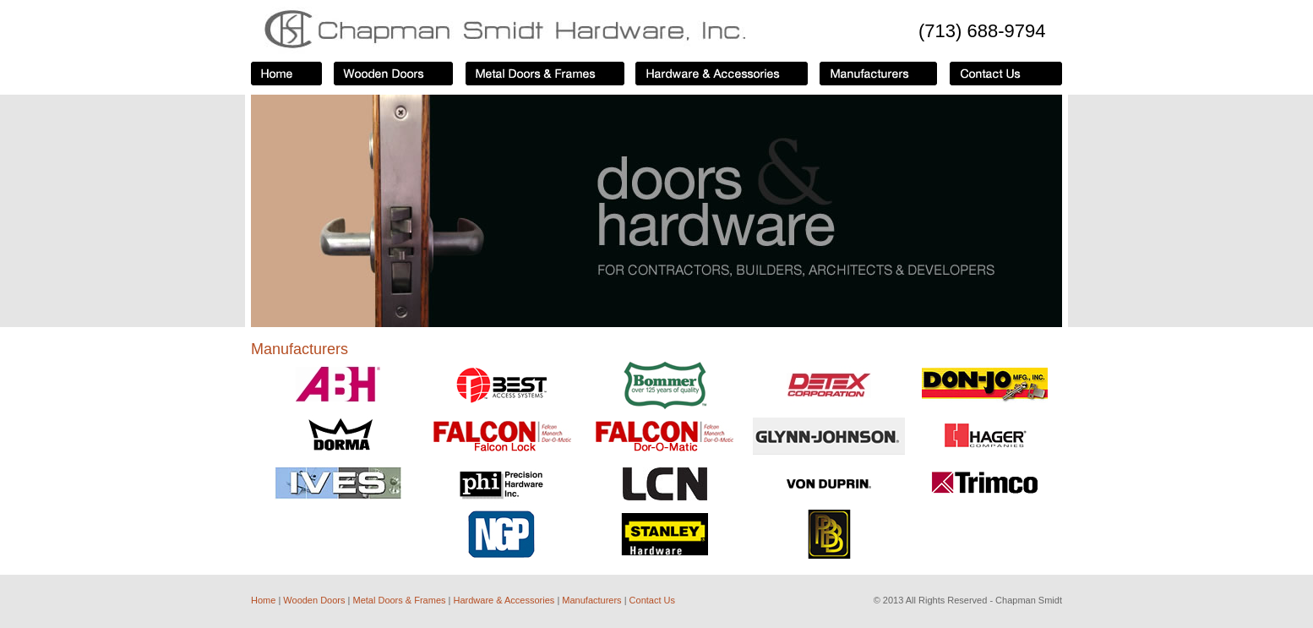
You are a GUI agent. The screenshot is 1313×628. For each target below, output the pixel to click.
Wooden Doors (314, 600)
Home (263, 600)
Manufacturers (591, 600)
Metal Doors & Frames (398, 600)
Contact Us (652, 600)
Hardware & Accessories (506, 600)
